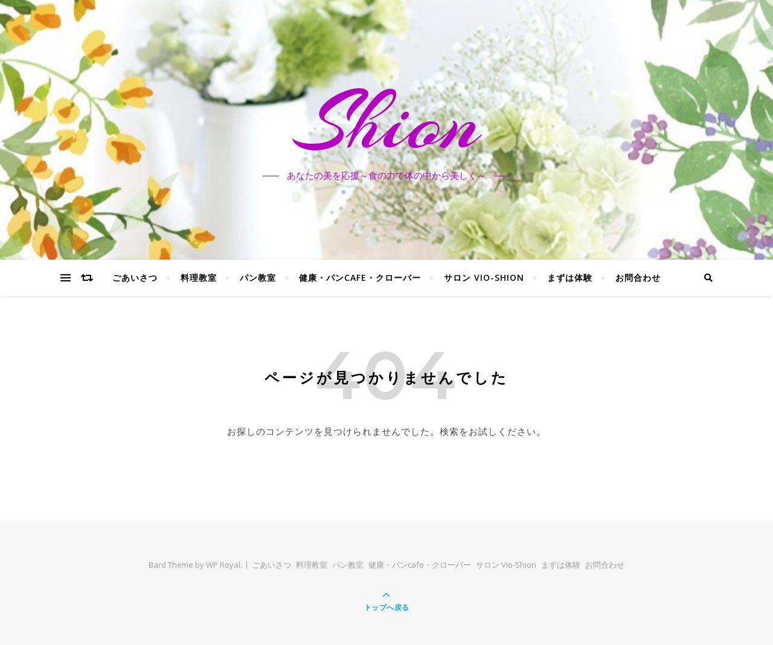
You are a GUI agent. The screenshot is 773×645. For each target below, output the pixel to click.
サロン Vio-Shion (484, 277)
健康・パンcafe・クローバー (360, 277)
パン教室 (258, 277)
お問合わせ (638, 277)
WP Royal (223, 564)
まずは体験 (569, 277)
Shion (386, 122)
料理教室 (199, 277)
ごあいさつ (135, 277)
